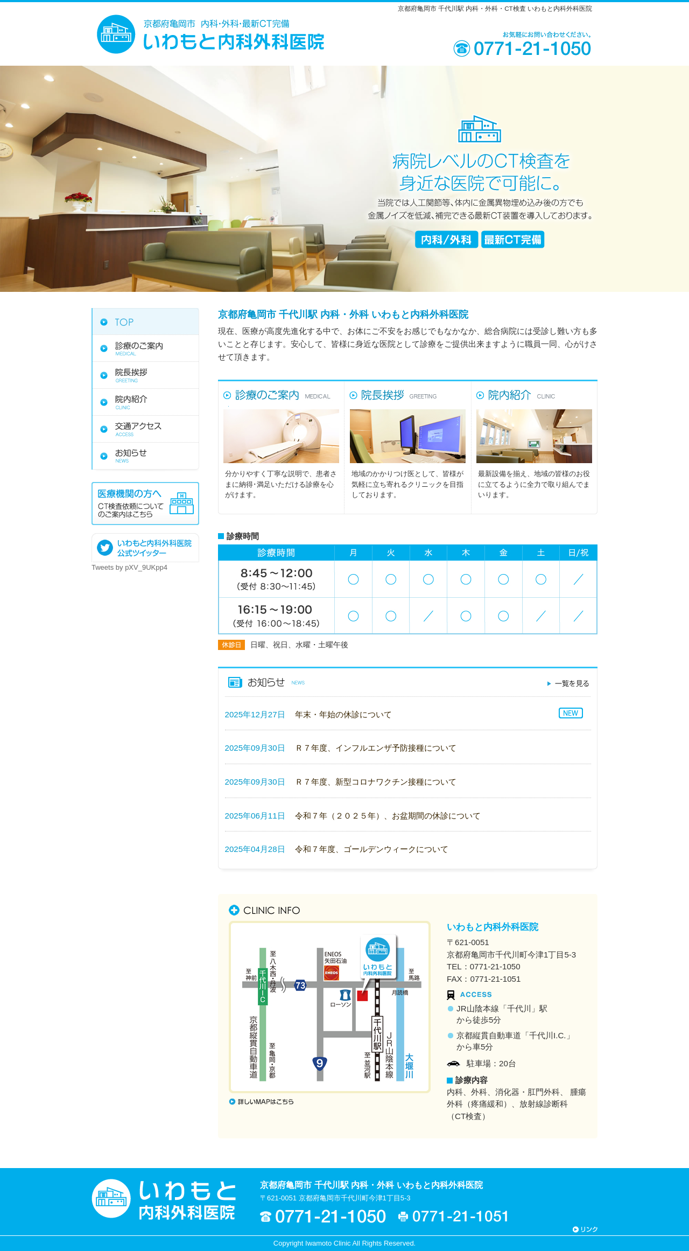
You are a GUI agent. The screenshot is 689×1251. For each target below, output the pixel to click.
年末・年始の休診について (343, 714)
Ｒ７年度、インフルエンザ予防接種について (375, 747)
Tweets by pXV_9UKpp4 (129, 567)
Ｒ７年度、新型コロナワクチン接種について (375, 781)
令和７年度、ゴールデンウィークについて (371, 849)
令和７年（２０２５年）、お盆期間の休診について (388, 815)
